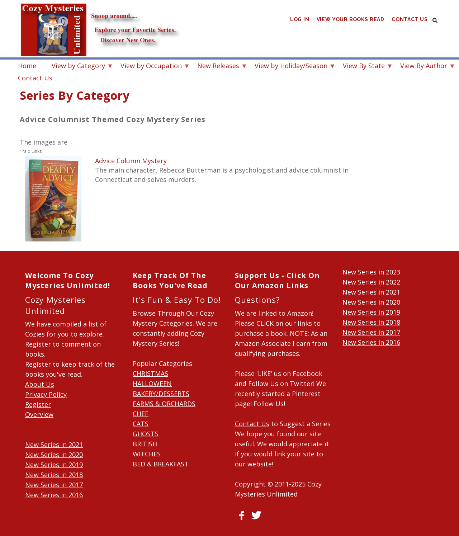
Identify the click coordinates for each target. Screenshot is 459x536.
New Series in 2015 (54, 504)
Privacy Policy (46, 394)
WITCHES (147, 454)
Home (27, 65)
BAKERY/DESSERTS (161, 393)
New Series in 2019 (54, 464)
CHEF (140, 413)
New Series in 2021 (54, 444)
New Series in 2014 (54, 515)
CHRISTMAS (150, 373)
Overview (39, 414)
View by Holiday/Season (291, 66)
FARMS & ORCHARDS (164, 403)
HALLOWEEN (152, 383)
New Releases (218, 66)
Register (38, 404)
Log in (299, 21)
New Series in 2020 (54, 454)
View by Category (78, 66)
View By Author (423, 66)
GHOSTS (145, 433)
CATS (140, 423)
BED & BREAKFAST (161, 464)
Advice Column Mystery (131, 160)
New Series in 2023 (371, 272)
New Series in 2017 (54, 484)
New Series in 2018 (54, 474)
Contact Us (409, 21)
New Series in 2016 (54, 494)
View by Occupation (151, 66)
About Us (39, 384)
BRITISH (145, 443)
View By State (364, 66)
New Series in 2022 (371, 282)
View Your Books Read (350, 21)
